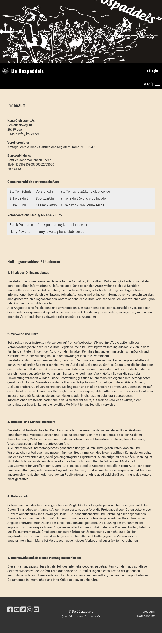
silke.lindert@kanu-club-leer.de (83, 198)
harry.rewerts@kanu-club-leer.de (60, 232)
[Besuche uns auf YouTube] (16, 609)
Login (152, 70)
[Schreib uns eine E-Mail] (36, 609)
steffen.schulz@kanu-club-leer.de (85, 192)
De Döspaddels (27, 71)
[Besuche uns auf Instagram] (29, 609)
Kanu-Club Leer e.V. (89, 616)
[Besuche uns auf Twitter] (23, 609)
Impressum (147, 611)
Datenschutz (146, 616)
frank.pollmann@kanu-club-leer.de (62, 225)
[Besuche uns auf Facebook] (10, 609)
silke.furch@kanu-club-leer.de (82, 205)
